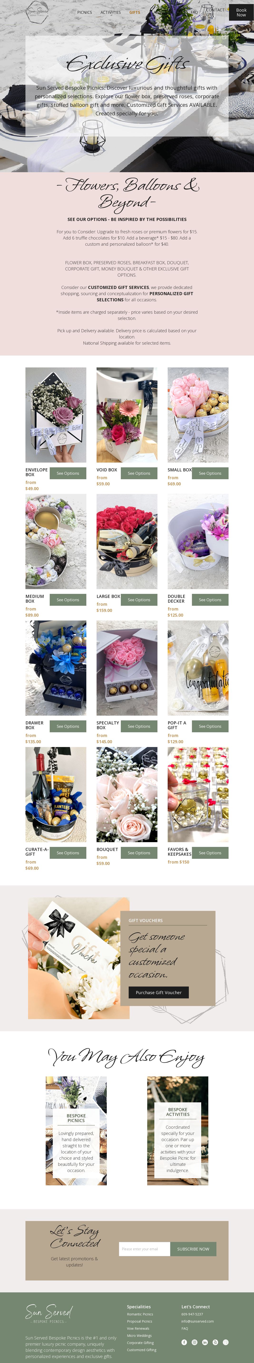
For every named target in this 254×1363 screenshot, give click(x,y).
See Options (68, 473)
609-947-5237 (192, 1314)
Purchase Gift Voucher (159, 992)
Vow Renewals (138, 1328)
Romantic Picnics (140, 1314)
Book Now (241, 12)
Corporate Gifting (140, 1342)
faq (194, 12)
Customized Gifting (141, 1350)
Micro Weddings (139, 1335)
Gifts (134, 12)
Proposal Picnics (139, 1321)
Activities (111, 12)
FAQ (184, 1328)
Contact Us (215, 12)
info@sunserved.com (197, 1321)
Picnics (84, 12)
